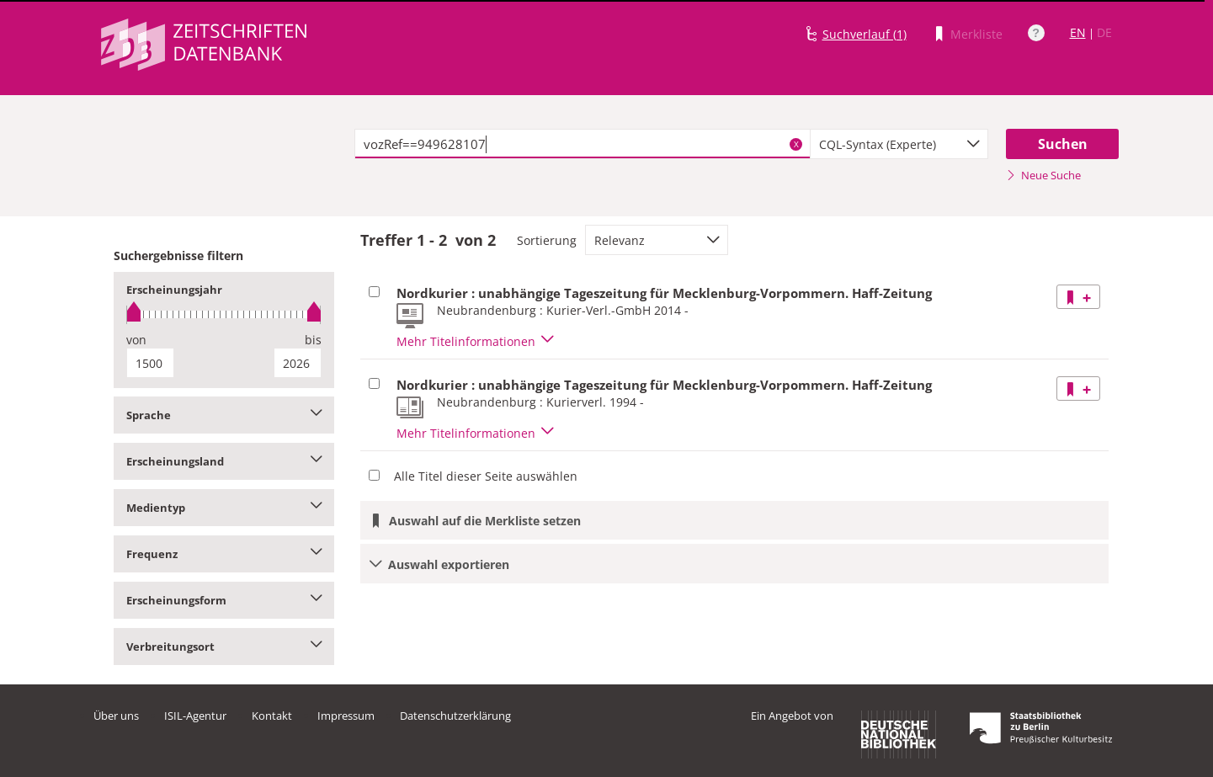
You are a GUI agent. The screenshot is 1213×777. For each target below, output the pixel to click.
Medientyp (224, 507)
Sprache (224, 415)
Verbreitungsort (224, 646)
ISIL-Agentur (195, 715)
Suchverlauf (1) (864, 34)
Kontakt (272, 715)
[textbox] (582, 144)
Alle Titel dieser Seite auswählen (485, 476)
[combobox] (899, 144)
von (136, 340)
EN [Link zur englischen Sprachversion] (1078, 32)
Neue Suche (1043, 175)
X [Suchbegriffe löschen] (796, 144)
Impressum (346, 715)
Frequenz (224, 553)
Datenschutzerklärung (455, 715)
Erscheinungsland (224, 461)
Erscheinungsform (224, 600)
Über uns (116, 715)
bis (313, 340)
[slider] (224, 314)
